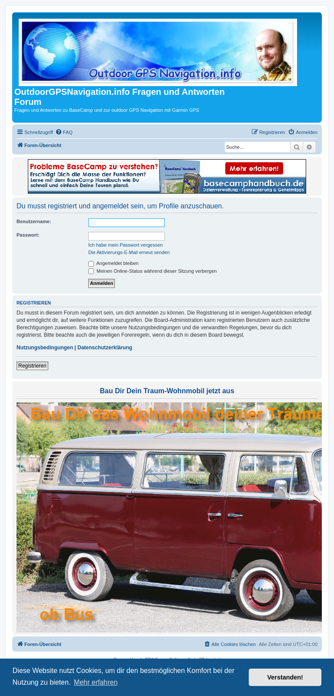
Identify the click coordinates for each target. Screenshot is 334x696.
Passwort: (28, 235)
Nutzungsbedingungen (45, 348)
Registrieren (32, 366)
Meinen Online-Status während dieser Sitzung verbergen (152, 271)
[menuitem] (64, 132)
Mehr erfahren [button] (96, 682)
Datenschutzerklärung (104, 348)
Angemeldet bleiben (113, 263)
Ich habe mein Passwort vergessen (125, 245)
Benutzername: (34, 221)
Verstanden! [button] (285, 677)
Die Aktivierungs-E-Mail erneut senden (129, 252)
